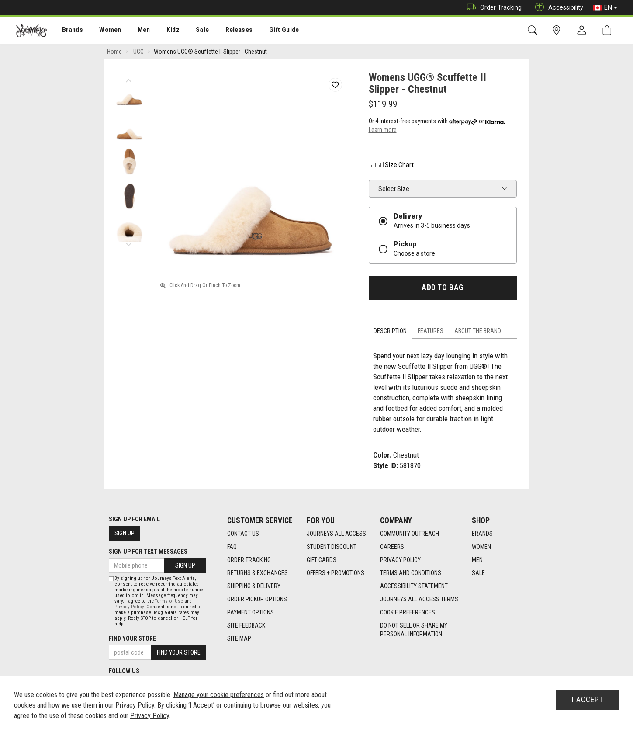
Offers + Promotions (335, 573)
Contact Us (243, 534)
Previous (129, 78)
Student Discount (331, 547)
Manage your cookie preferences (218, 694)
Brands (67, 31)
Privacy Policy (400, 560)
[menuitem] (68, 30)
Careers (392, 547)
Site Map (239, 638)
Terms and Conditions (410, 573)
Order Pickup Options (257, 599)
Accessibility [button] (557, 7)
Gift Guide (269, 31)
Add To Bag (442, 288)
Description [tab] (390, 330)
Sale (191, 31)
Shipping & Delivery (253, 586)
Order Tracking (492, 7)
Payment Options (250, 612)
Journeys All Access (336, 534)
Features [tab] (430, 330)
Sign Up (124, 533)
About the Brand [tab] (477, 330)
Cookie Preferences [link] (407, 612)
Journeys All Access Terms (419, 599)
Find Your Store (132, 638)
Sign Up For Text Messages (148, 551)
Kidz (163, 31)
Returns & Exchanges (257, 573)
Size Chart (391, 165)
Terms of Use (169, 601)
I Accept (587, 699)
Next (129, 242)
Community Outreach (409, 534)
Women (103, 31)
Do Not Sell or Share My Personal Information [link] (413, 630)
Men (135, 31)
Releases (225, 31)
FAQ (232, 547)
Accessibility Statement (414, 586)
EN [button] (605, 8)
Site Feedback (246, 625)
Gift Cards (321, 560)
